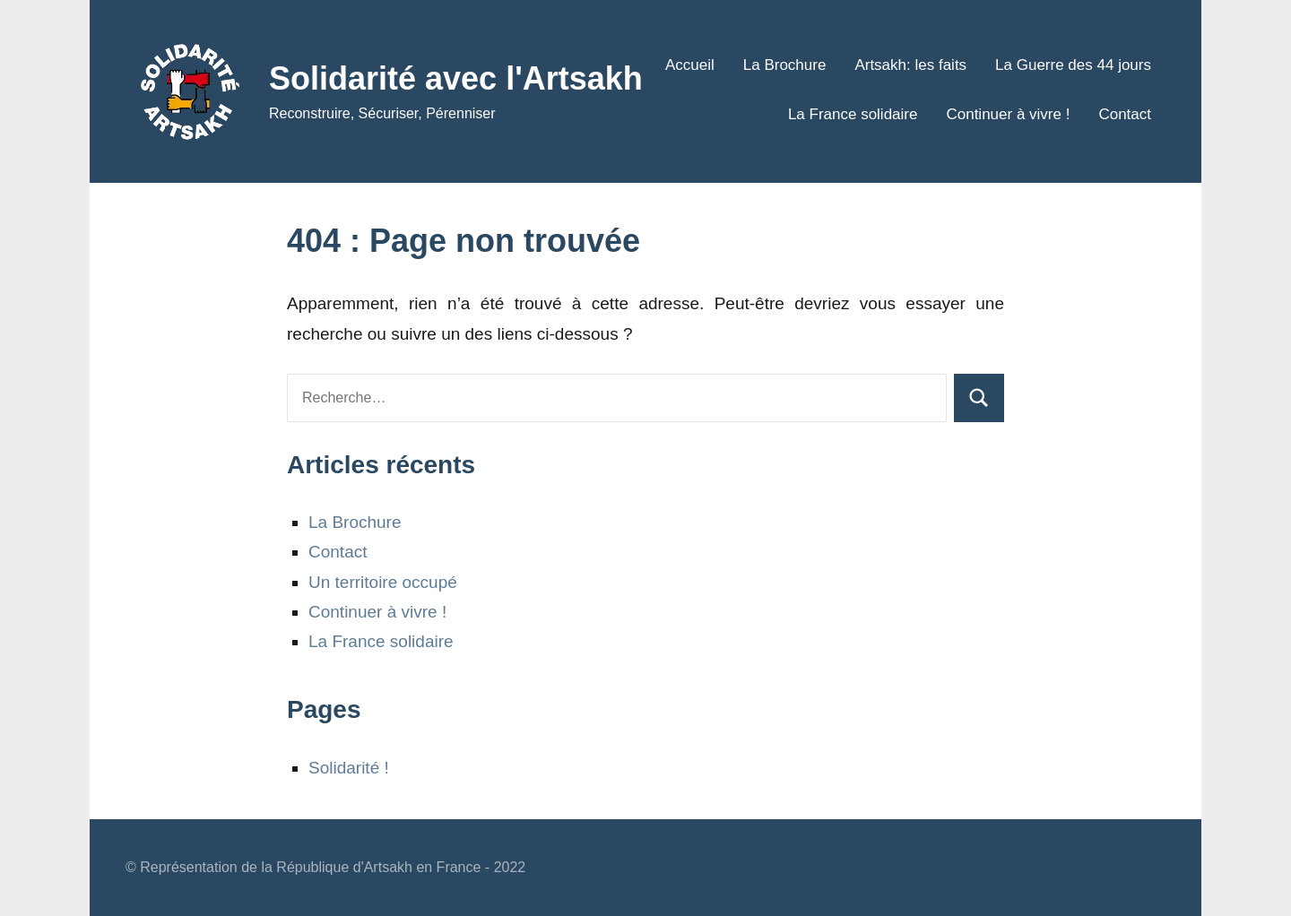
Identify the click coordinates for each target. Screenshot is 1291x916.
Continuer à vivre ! (1008, 114)
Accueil (690, 64)
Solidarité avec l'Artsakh (456, 78)
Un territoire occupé (382, 582)
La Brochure (785, 64)
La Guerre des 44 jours (1073, 64)
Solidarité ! (348, 767)
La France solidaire (853, 114)
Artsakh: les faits (910, 64)
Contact (1124, 114)
